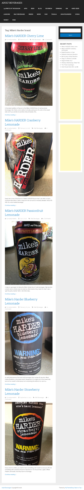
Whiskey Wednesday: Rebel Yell (70, 62)
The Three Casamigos (67, 65)
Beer (32, 8)
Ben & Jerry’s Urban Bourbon (69, 56)
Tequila (54, 14)
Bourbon (49, 8)
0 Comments (48, 39)
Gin (67, 8)
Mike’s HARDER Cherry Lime (24, 36)
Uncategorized (66, 14)
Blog (40, 8)
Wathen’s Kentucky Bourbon (69, 54)
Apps (25, 8)
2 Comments (47, 218)
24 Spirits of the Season (12, 8)
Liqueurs (7, 14)
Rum (46, 14)
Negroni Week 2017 (66, 60)
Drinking (59, 8)
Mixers (31, 14)
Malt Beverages (19, 14)
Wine (14, 20)
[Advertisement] (70, 96)
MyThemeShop (69, 487)
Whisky (6, 20)
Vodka (77, 14)
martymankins (12, 39)
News (39, 14)
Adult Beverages (12, 3)
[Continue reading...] (10, 115)
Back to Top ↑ (78, 487)
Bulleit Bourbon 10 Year (68, 52)
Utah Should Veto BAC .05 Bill (69, 67)
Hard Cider (75, 8)
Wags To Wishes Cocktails (68, 58)
